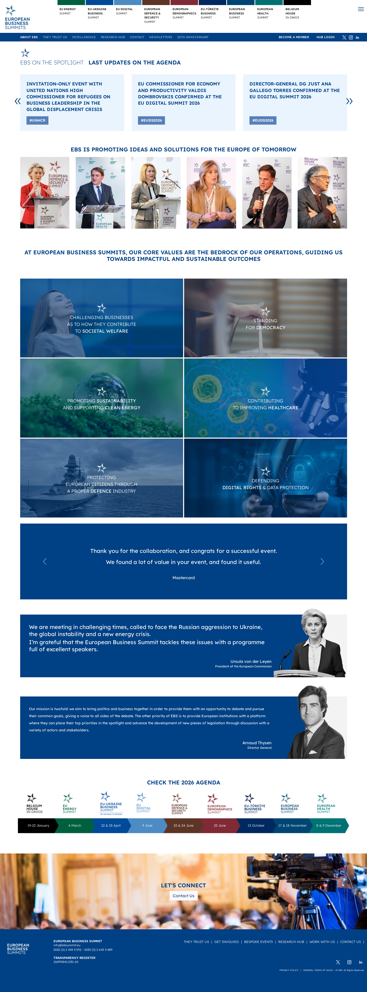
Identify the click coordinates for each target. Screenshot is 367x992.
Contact (137, 37)
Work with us (322, 942)
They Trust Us (55, 37)
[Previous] (18, 99)
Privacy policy (289, 970)
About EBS (29, 37)
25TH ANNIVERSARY (193, 37)
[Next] (349, 99)
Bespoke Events (258, 942)
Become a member (294, 37)
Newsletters (160, 37)
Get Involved (226, 942)
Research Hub (113, 37)
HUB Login (326, 37)
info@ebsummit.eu (66, 945)
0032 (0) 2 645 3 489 (98, 950)
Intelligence (84, 37)
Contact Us (183, 895)
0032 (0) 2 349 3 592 (67, 950)
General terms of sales (318, 970)
